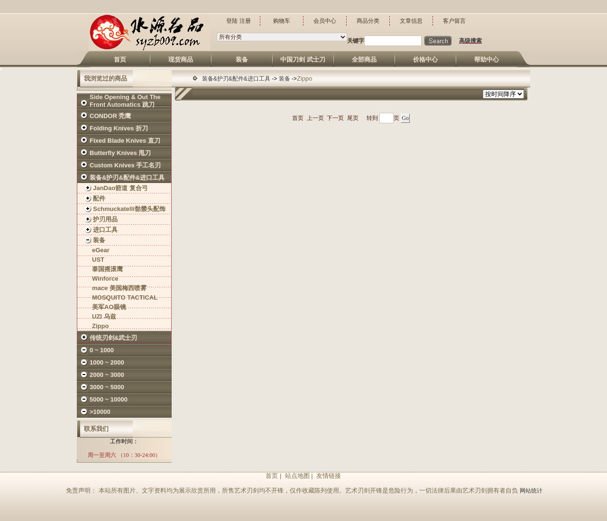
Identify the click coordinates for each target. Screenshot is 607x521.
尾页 (353, 118)
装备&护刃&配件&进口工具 (237, 78)
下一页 (335, 118)
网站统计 (531, 490)
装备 (285, 78)
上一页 (315, 118)
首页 (298, 118)
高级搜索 (470, 40)
